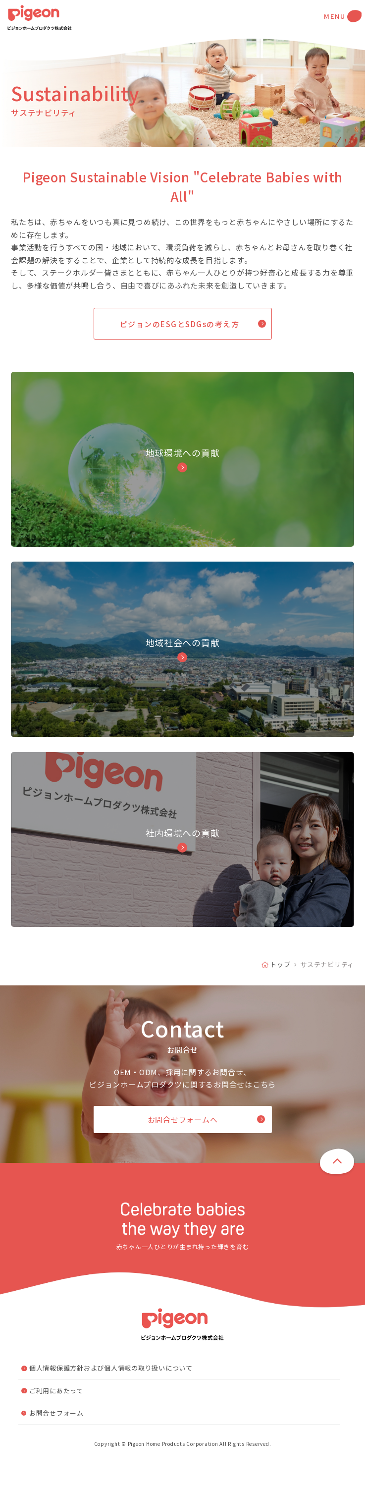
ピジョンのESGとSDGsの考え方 (180, 324)
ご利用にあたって (56, 1412)
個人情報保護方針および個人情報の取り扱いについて (111, 1390)
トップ (280, 986)
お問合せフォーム (56, 1435)
